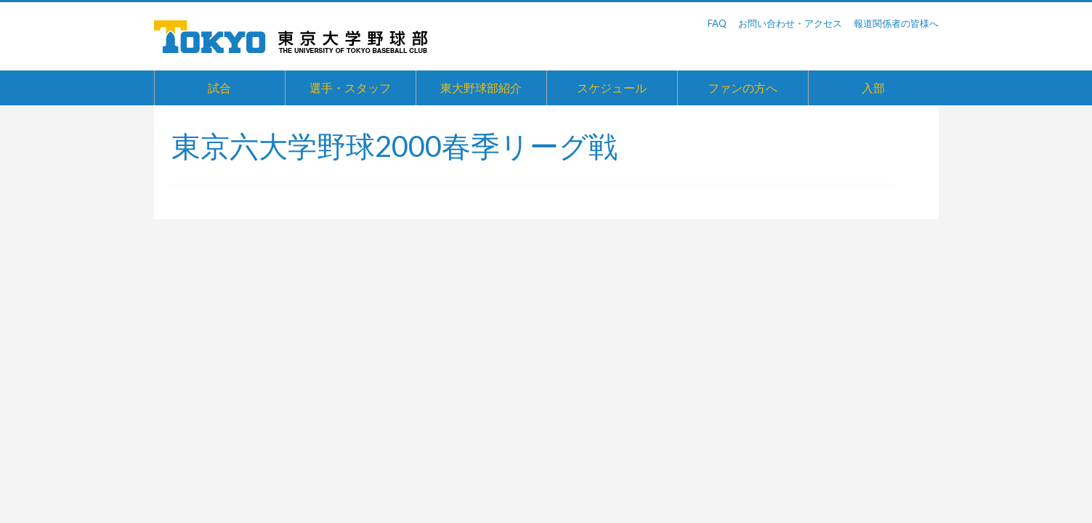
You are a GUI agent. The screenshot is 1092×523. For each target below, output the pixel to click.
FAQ (717, 23)
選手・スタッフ (350, 87)
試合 (219, 87)
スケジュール (612, 87)
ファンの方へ (742, 87)
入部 (873, 87)
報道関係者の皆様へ (896, 23)
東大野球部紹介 (481, 87)
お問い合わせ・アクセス (790, 23)
